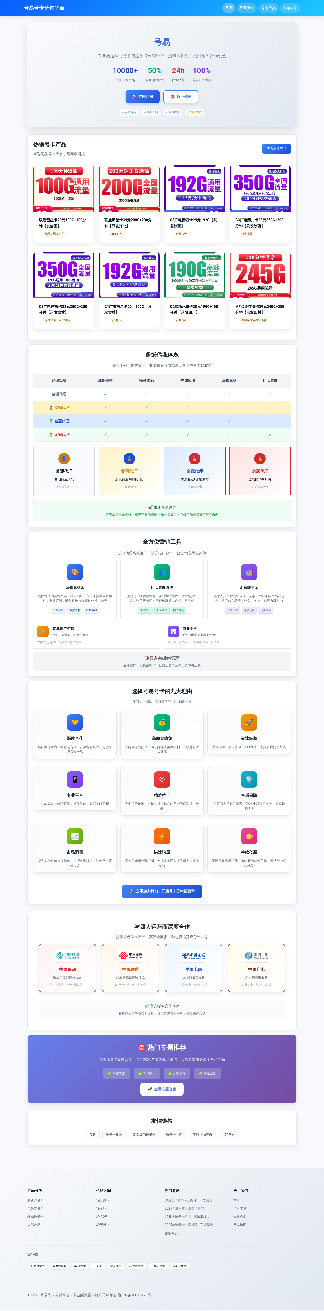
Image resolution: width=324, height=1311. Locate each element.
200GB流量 (193, 1266)
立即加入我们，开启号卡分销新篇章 (162, 891)
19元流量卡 (38, 1266)
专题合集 (290, 8)
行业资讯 (246, 8)
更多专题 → (173, 1233)
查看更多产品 (276, 148)
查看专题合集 (162, 1089)
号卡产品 (268, 8)
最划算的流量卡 (144, 1135)
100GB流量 (170, 1266)
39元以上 (102, 1225)
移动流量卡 (35, 1217)
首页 (229, 8)
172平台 (229, 1135)
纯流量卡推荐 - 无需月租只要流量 (188, 1200)
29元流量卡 (146, 1266)
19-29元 (101, 1208)
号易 (92, 1135)
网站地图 (239, 1225)
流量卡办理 (174, 1135)
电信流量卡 (35, 1208)
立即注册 (142, 97)
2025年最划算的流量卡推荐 (184, 1208)
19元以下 (102, 1200)
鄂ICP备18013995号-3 (136, 1296)
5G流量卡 (85, 1266)
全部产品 (33, 1225)
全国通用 (124, 1266)
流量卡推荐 (114, 1135)
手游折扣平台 (202, 1135)
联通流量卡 (35, 1200)
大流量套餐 (62, 1266)
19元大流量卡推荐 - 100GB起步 (187, 1217)
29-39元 (101, 1217)
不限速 (104, 1266)
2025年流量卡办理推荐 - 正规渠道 (189, 1225)
